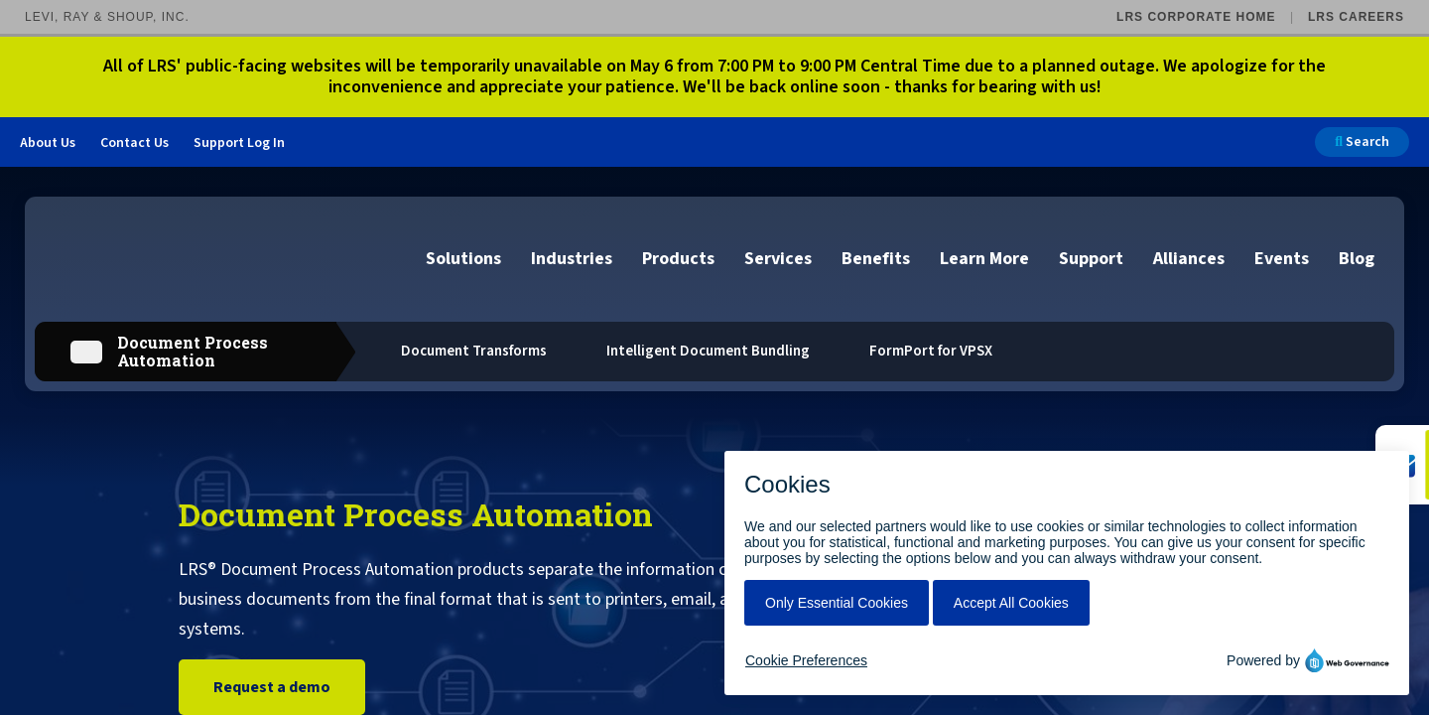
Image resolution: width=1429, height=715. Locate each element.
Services (778, 258)
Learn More (984, 258)
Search (1362, 142)
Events (1281, 258)
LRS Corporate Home (1195, 17)
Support (1091, 258)
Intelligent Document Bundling (708, 351)
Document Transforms (474, 351)
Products (678, 258)
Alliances (1189, 258)
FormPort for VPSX (930, 351)
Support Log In (239, 143)
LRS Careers (1356, 17)
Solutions (463, 258)
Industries (571, 258)
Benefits (876, 258)
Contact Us (134, 143)
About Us (47, 143)
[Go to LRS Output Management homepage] (144, 257)
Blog (1356, 258)
